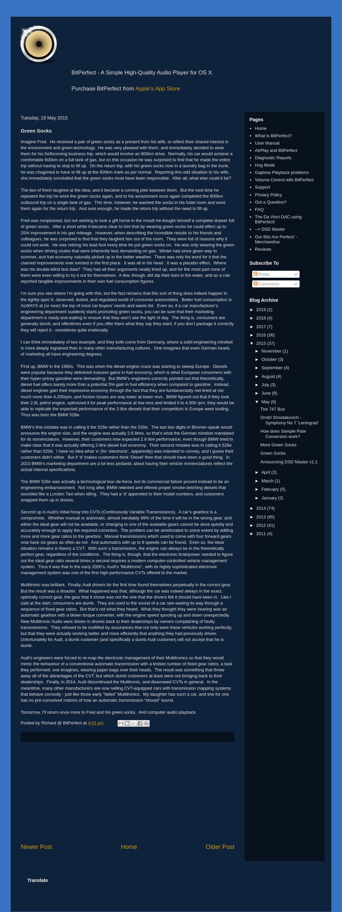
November (272, 351)
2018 (261, 317)
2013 (261, 516)
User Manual (267, 143)
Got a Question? (271, 202)
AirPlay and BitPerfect (276, 150)
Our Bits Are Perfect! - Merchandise (276, 239)
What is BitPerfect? (273, 135)
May (266, 401)
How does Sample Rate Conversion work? (283, 434)
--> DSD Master (270, 229)
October (270, 359)
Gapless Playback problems (282, 172)
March (268, 480)
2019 (261, 309)
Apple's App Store (158, 88)
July (266, 384)
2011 (261, 533)
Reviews (263, 249)
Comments (266, 283)
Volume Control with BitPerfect (284, 179)
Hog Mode (265, 165)
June (267, 393)
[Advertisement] (127, 792)
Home (129, 847)
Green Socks (272, 453)
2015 (261, 343)
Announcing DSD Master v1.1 (288, 461)
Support (262, 187)
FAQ (259, 209)
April (267, 472)
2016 (261, 334)
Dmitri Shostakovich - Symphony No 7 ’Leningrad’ (289, 420)
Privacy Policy (268, 194)
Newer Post (36, 847)
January (270, 497)
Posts (261, 274)
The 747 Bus (272, 409)
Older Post (220, 847)
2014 (261, 508)
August (269, 376)
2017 (261, 326)
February (271, 489)
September (273, 367)
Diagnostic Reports (273, 157)
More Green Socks (278, 444)
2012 (261, 525)
